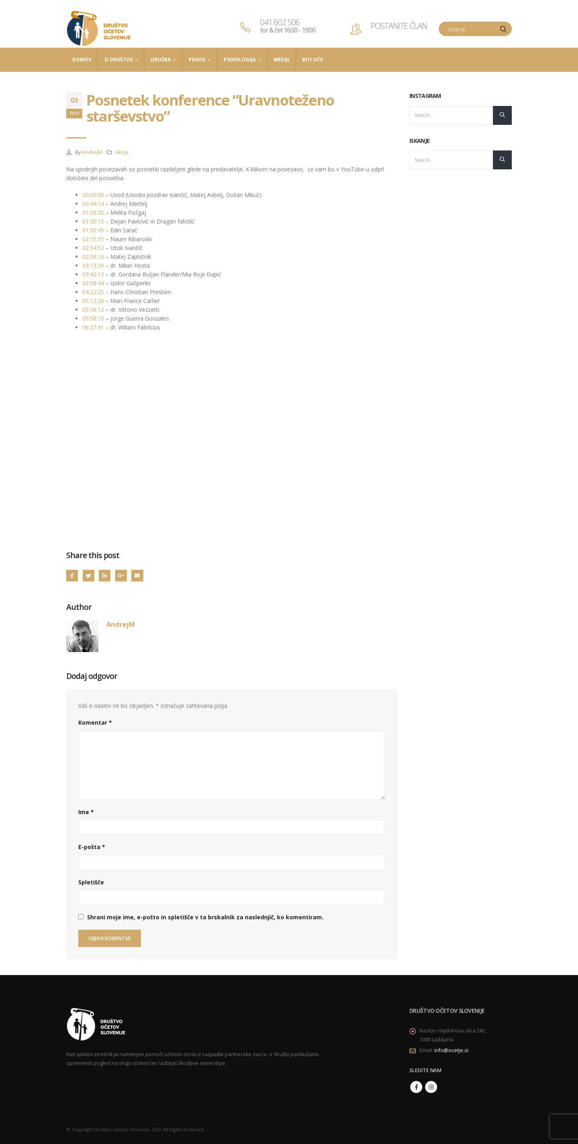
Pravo (197, 59)
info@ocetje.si (451, 1050)
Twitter (88, 575)
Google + (121, 575)
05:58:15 (93, 318)
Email (137, 575)
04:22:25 (93, 292)
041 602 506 (287, 26)
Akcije (122, 152)
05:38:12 (93, 309)
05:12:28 (93, 301)
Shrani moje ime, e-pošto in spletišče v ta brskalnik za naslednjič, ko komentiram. (205, 917)
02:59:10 (93, 256)
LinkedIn (104, 575)
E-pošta (91, 847)
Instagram (431, 1087)
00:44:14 (93, 203)
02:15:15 (93, 239)
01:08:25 (93, 212)
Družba (161, 59)
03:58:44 (93, 283)
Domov (82, 59)
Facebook (72, 575)
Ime (86, 812)
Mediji (281, 59)
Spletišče (91, 882)
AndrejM (92, 152)
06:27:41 (93, 327)
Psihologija (240, 59)
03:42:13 (93, 274)
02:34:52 (93, 248)
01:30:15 (93, 221)
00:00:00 (93, 195)
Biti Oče (312, 59)
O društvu (118, 59)
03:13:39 (93, 265)
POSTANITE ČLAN (398, 25)
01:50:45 (93, 230)
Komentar (95, 722)
